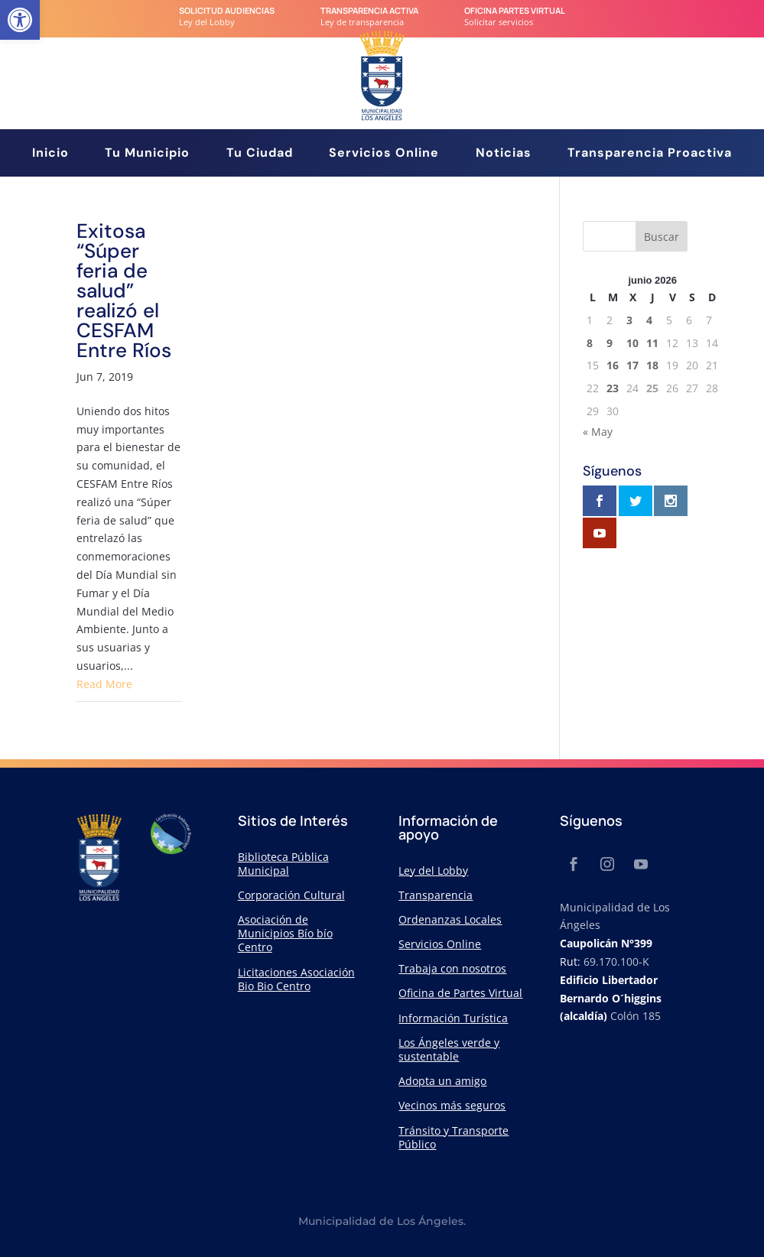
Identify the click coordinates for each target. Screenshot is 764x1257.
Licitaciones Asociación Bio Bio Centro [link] (296, 979)
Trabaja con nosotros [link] (452, 968)
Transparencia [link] (435, 895)
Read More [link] (104, 684)
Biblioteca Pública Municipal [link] (283, 863)
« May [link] (598, 431)
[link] (20, 20)
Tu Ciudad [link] (259, 154)
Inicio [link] (50, 154)
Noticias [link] (504, 154)
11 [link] (652, 343)
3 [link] (629, 320)
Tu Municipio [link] (147, 154)
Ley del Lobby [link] (433, 870)
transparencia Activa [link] (369, 10)
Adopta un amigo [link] (442, 1080)
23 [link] (612, 388)
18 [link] (652, 365)
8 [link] (590, 343)
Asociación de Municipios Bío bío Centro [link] (285, 933)
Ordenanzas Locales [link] (450, 919)
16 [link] (612, 365)
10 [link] (632, 343)
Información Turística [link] (453, 1018)
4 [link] (649, 320)
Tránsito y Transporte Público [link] (453, 1137)
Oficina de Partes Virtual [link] (460, 993)
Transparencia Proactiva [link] (649, 154)
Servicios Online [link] (384, 154)
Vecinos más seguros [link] (452, 1105)
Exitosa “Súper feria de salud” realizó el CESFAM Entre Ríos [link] (123, 290)
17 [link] (632, 365)
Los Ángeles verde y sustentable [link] (448, 1049)
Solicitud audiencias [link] (227, 10)
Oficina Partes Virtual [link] (514, 10)
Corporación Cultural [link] (291, 895)
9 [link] (609, 343)
